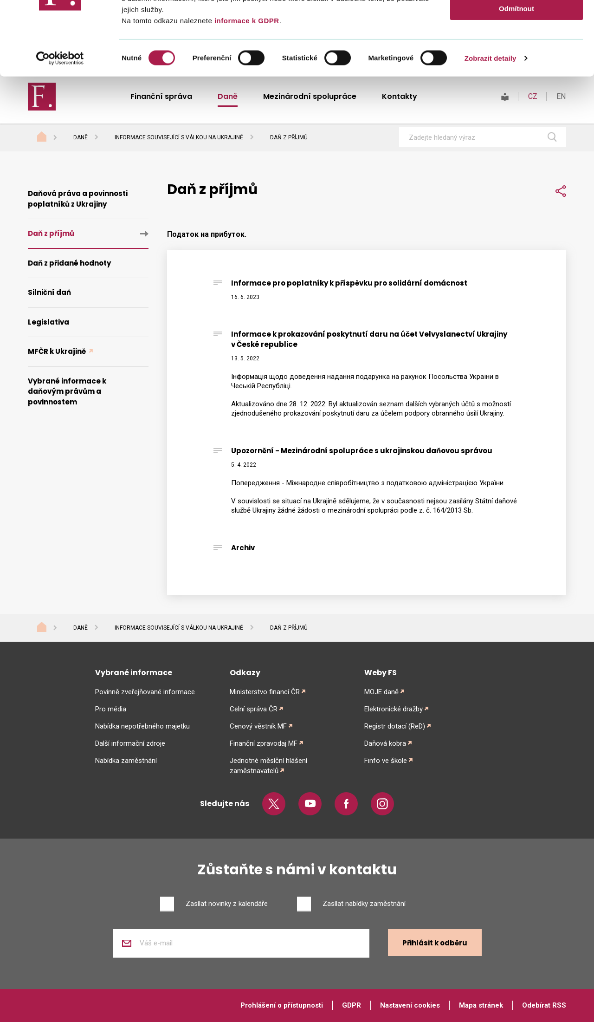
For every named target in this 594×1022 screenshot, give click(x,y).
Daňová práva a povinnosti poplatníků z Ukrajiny (78, 199)
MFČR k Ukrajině (57, 351)
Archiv (243, 548)
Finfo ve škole (385, 760)
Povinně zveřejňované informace (145, 692)
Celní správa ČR (254, 709)
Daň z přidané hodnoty (69, 263)
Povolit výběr (516, 50)
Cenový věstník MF (258, 726)
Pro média (110, 709)
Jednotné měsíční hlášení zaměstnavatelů (268, 765)
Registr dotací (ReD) (394, 726)
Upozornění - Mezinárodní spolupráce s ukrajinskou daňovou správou (361, 451)
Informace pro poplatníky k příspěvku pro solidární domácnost (349, 283)
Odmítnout (516, 77)
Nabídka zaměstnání (126, 760)
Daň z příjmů (51, 233)
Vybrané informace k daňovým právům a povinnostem (67, 391)
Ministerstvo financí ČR (265, 692)
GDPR (351, 1005)
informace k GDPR (245, 89)
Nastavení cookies (410, 1005)
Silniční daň (49, 292)
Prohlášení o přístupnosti (281, 1005)
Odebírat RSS (544, 1005)
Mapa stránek (481, 1005)
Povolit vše (516, 23)
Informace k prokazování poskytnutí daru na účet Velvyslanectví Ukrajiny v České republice (369, 339)
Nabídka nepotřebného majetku (142, 726)
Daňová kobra (385, 743)
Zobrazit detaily (491, 127)
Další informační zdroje (130, 743)
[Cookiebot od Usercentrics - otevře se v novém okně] (60, 127)
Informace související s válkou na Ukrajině (179, 628)
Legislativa (48, 322)
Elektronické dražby (393, 709)
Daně (80, 628)
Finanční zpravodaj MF (263, 743)
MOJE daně (381, 692)
